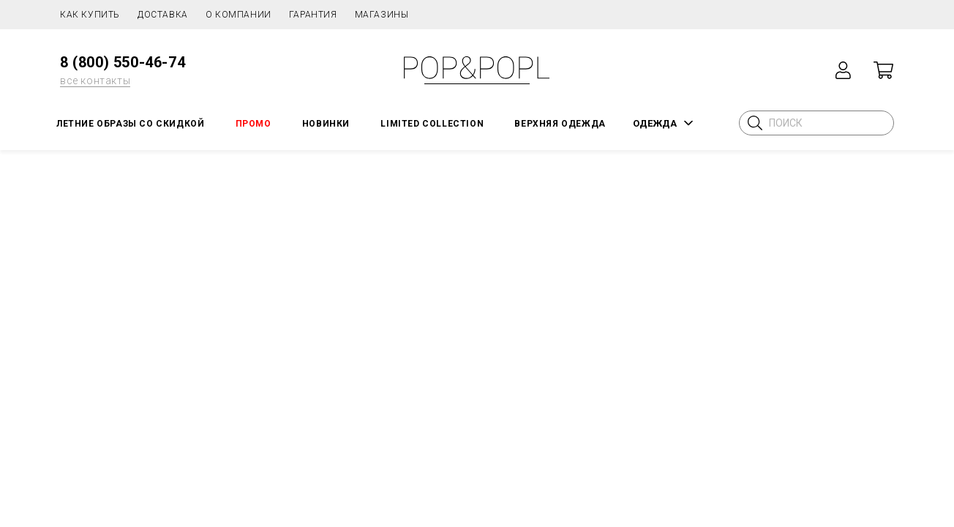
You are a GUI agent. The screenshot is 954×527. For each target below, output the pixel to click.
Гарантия (313, 15)
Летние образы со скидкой (130, 124)
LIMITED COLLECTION (432, 124)
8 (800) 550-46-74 (122, 62)
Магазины (382, 15)
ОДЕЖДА (655, 123)
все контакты (95, 80)
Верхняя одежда (559, 124)
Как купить (90, 15)
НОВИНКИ (326, 124)
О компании (238, 15)
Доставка (163, 15)
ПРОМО (253, 124)
